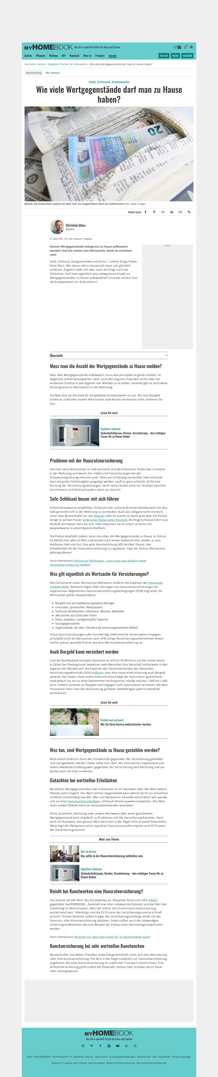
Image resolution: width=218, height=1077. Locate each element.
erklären (97, 673)
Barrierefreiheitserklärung (151, 1063)
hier (52, 403)
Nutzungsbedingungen (122, 1056)
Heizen (175, 55)
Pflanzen (40, 56)
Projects (100, 56)
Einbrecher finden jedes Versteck (105, 520)
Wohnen (53, 56)
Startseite (30, 64)
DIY (64, 56)
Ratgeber (187, 55)
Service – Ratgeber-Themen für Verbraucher (62, 64)
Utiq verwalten (96, 1063)
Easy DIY (164, 55)
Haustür (99, 516)
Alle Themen (52, 72)
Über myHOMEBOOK (39, 1056)
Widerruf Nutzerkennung (120, 1063)
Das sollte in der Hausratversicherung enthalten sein (112, 856)
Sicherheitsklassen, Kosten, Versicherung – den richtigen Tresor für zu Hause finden (122, 875)
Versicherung (33, 72)
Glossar (89, 1056)
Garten (28, 56)
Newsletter (164, 1056)
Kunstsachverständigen (84, 801)
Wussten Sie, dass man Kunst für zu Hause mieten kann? (112, 937)
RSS (155, 1056)
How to (87, 56)
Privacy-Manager (181, 1056)
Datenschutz (144, 1056)
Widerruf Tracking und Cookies (69, 1063)
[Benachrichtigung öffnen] (185, 47)
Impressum (101, 1056)
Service (112, 56)
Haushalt (74, 56)
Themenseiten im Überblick (68, 1056)
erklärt (153, 900)
